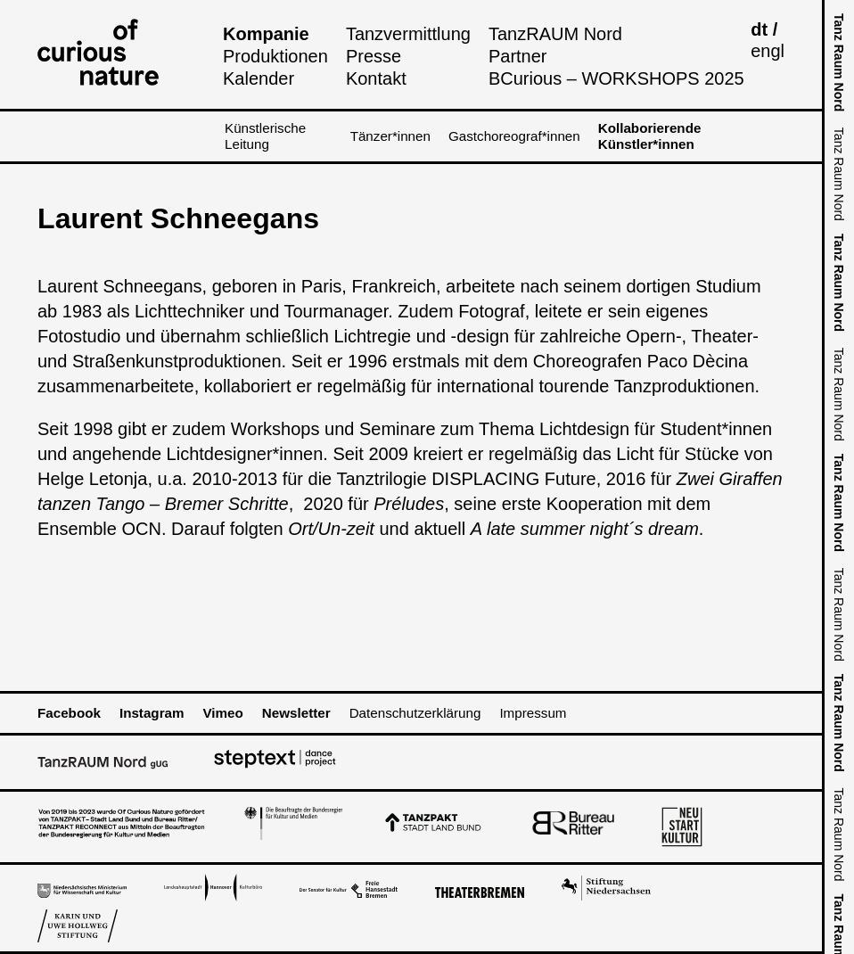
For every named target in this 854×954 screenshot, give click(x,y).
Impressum (532, 712)
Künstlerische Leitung (265, 136)
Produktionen (275, 56)
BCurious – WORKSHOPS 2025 (616, 78)
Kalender (258, 78)
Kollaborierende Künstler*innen (650, 136)
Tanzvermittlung (408, 34)
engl (767, 51)
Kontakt (376, 78)
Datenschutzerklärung (415, 712)
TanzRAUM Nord (555, 34)
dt (759, 29)
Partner (518, 56)
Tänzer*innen (390, 136)
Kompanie (266, 34)
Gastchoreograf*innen (514, 136)
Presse (373, 56)
